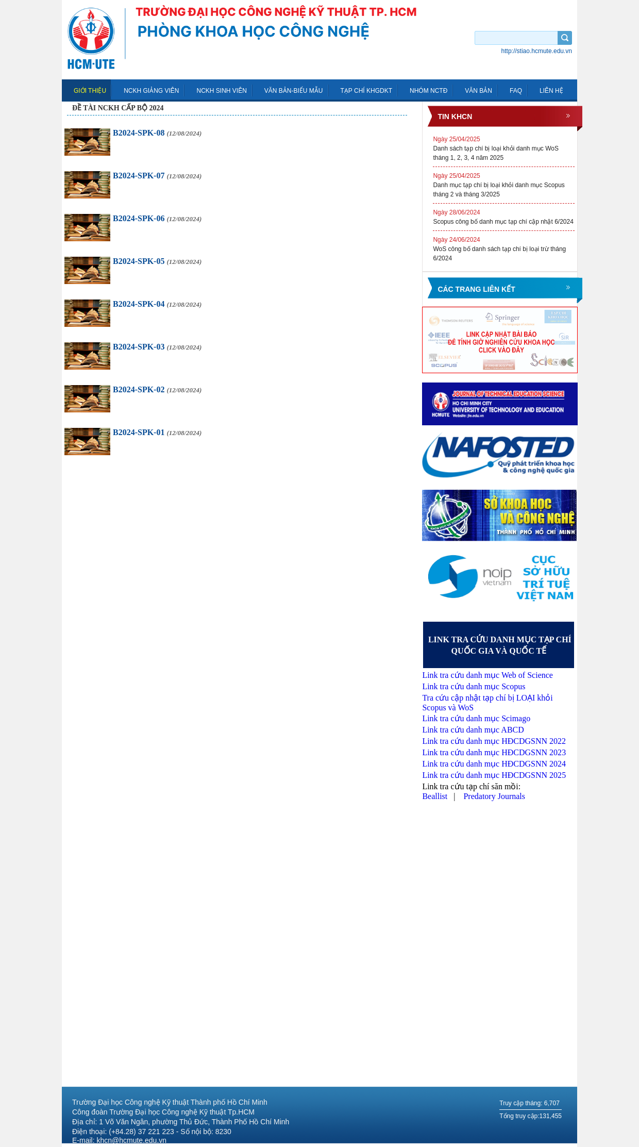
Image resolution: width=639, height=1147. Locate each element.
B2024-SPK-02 (157, 389)
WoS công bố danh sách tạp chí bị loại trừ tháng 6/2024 (504, 248)
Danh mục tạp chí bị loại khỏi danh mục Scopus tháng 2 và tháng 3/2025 (504, 184)
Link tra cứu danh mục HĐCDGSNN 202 (492, 752)
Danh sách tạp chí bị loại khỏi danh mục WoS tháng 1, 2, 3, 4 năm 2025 (504, 148)
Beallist (435, 796)
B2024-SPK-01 (157, 432)
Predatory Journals (494, 796)
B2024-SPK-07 (157, 175)
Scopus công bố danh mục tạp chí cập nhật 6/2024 (504, 216)
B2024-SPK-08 (157, 132)
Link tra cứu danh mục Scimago (476, 718)
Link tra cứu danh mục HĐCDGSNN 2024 (494, 763)
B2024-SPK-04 (157, 304)
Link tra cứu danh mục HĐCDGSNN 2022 (494, 741)
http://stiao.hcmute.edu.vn (536, 51)
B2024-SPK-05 (157, 261)
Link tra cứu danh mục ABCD (473, 729)
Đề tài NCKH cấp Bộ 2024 (117, 108)
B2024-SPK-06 (157, 218)
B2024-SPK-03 (157, 346)
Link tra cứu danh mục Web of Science (487, 675)
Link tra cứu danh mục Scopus (473, 686)
